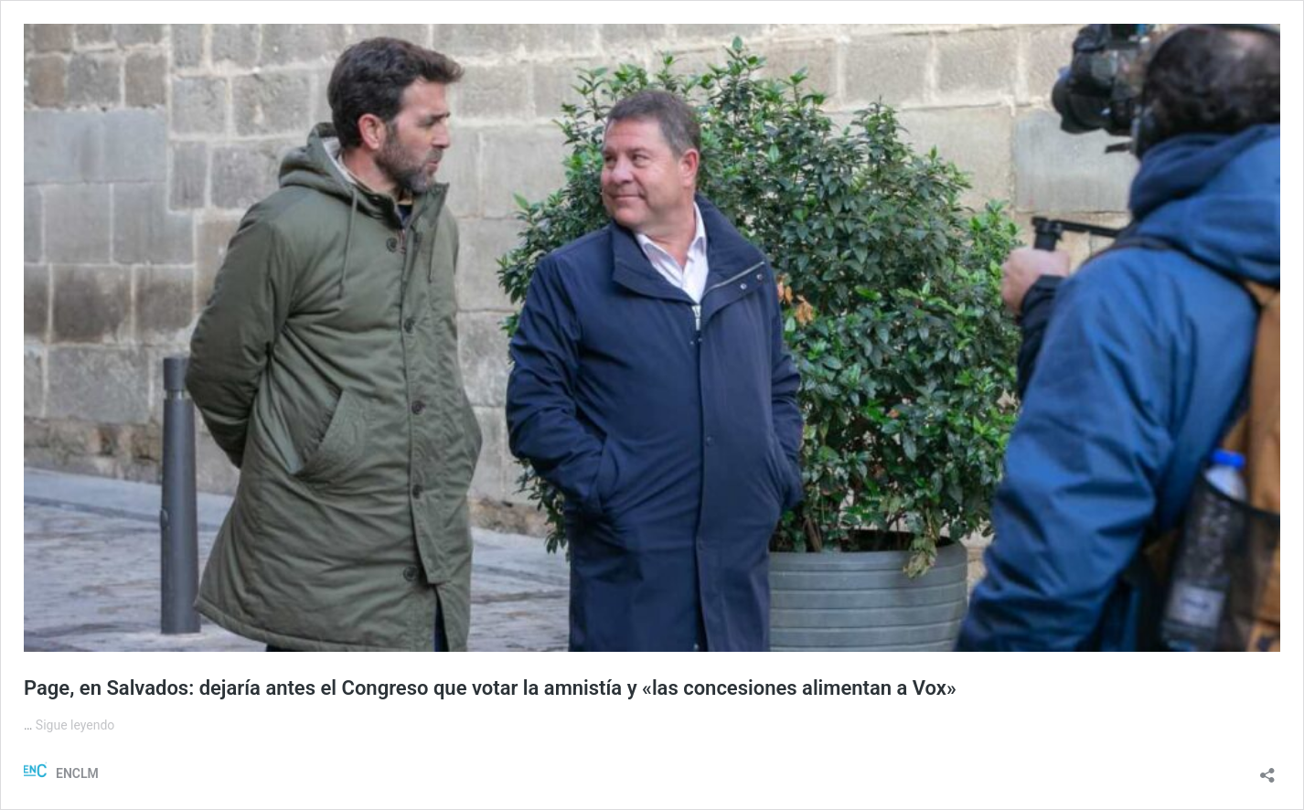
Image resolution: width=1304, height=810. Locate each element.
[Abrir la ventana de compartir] (1267, 769)
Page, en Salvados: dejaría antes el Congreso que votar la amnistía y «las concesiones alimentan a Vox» (490, 688)
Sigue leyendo (75, 725)
